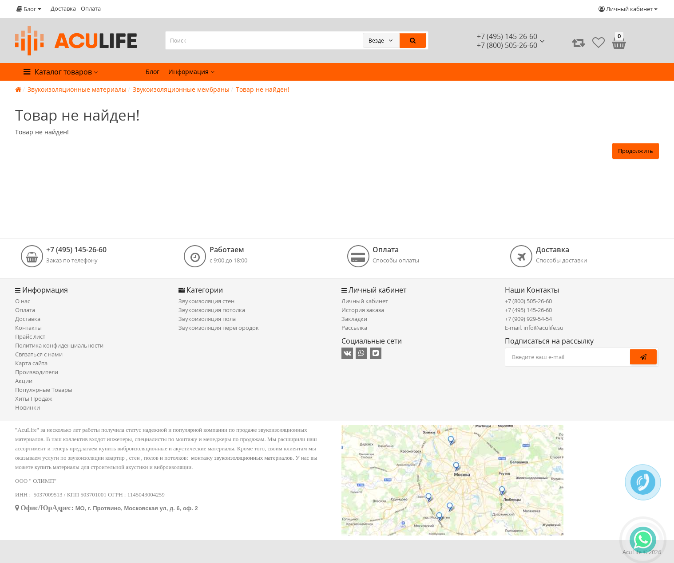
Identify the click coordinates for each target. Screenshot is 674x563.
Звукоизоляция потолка (211, 310)
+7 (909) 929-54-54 (528, 319)
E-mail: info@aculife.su (534, 328)
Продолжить (635, 151)
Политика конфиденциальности (59, 345)
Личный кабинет (364, 301)
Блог (152, 71)
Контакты (28, 328)
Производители (36, 372)
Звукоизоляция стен (206, 301)
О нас (22, 301)
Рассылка (354, 328)
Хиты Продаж (33, 399)
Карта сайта (31, 363)
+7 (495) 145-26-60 (507, 36)
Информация (191, 71)
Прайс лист (30, 336)
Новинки (27, 407)
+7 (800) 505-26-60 (528, 301)
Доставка (63, 8)
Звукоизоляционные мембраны (181, 89)
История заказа (362, 310)
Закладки (354, 319)
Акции (23, 381)
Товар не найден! (262, 89)
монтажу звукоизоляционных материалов (242, 457)
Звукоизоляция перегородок (218, 328)
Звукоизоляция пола (207, 319)
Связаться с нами (39, 354)
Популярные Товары (43, 390)
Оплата (91, 8)
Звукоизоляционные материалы (77, 89)
